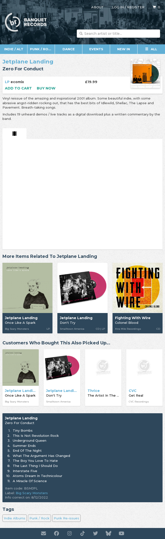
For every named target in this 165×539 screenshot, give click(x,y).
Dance (69, 49)
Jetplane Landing (27, 61)
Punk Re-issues (66, 518)
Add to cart (18, 88)
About (97, 7)
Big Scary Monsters (32, 493)
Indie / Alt (13, 49)
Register (135, 7)
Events (96, 49)
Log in (118, 7)
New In (123, 49)
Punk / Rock (41, 49)
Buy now (46, 88)
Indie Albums (14, 518)
